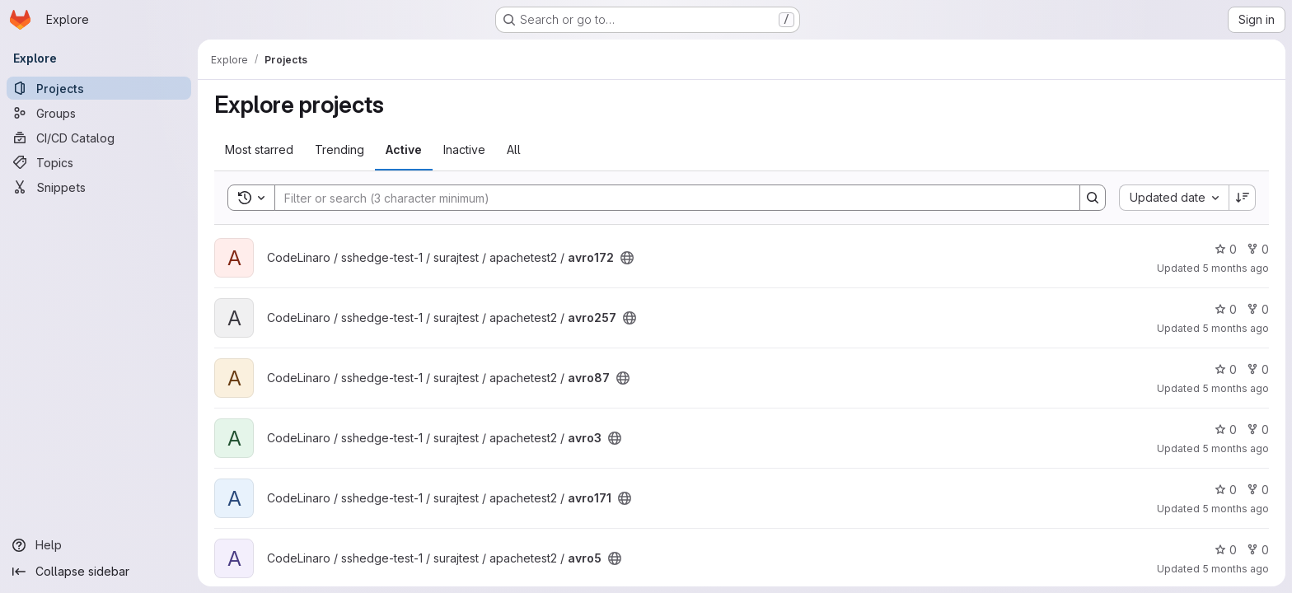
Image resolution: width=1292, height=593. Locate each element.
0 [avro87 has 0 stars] (1226, 369)
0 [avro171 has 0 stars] (1226, 490)
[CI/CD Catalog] (99, 137)
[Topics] (99, 162)
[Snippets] (99, 186)
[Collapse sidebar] (99, 571)
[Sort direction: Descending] (1242, 197)
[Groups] (99, 112)
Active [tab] (404, 149)
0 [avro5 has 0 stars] (1226, 550)
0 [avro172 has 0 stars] (1226, 249)
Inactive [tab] (464, 149)
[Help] (99, 545)
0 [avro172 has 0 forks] (1258, 249)
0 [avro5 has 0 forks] (1258, 550)
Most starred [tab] (259, 149)
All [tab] (514, 149)
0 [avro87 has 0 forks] (1258, 369)
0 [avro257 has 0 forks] (1258, 309)
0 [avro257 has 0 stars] (1226, 309)
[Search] (669, 198)
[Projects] (99, 88)
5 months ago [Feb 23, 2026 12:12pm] (1235, 268)
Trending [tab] (339, 149)
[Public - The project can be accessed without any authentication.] (627, 257)
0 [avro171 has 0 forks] (1258, 490)
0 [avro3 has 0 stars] (1226, 430)
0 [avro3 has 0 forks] (1258, 430)
